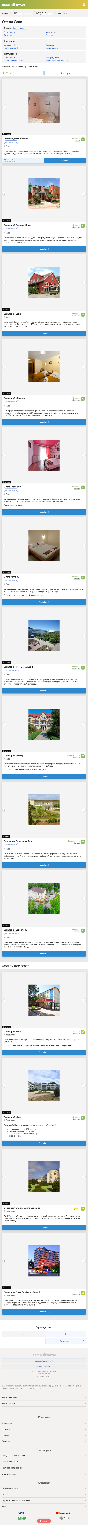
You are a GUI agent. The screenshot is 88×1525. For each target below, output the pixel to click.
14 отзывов (76, 669)
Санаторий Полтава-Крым (17, 225)
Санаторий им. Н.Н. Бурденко (19, 666)
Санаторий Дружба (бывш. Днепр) (22, 1292)
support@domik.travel (44, 1361)
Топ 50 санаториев (9, 1397)
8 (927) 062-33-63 (44, 1366)
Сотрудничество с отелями (13, 1456)
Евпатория (10, 1034)
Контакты (6, 1429)
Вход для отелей (9, 1474)
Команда (5, 1435)
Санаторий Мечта (13, 1031)
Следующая (64, 1341)
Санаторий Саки (12, 313)
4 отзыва (77, 843)
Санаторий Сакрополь (15, 929)
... (71, 153)
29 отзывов (76, 757)
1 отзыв (77, 140)
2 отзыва (77, 488)
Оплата (5, 1494)
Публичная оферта (10, 1488)
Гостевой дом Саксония (16, 138)
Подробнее (64, 160)
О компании (7, 1423)
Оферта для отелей (10, 1462)
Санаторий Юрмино (14, 398)
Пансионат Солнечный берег (19, 841)
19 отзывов (76, 1033)
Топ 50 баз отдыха (9, 1403)
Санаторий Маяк (12, 1117)
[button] (4, 107)
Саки (8, 146)
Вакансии (6, 1441)
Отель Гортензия (12, 486)
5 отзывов (76, 1119)
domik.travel (43, 1354)
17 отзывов (76, 316)
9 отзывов (76, 932)
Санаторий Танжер (13, 755)
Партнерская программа (12, 1468)
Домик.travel (13, 4)
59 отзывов (76, 1294)
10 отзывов (76, 227)
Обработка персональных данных (16, 1500)
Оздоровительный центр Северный (22, 1207)
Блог (4, 1506)
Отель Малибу (11, 576)
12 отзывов (76, 400)
